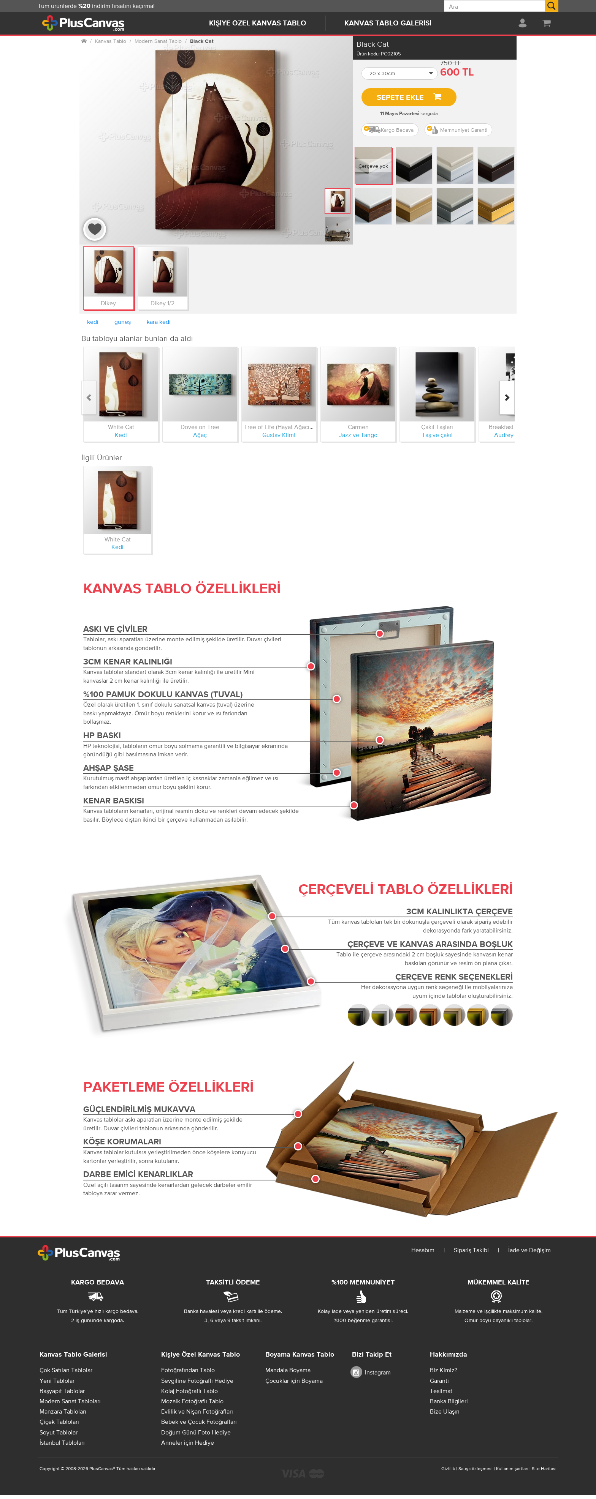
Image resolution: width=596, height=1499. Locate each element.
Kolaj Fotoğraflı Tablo (189, 1390)
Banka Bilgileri (449, 1401)
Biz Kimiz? (443, 1369)
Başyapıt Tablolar (62, 1390)
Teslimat (441, 1390)
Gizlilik (448, 1468)
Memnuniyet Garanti (457, 130)
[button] (399, 73)
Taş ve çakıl (437, 434)
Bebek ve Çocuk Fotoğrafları (199, 1421)
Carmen (358, 426)
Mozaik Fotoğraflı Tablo (192, 1401)
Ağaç (200, 434)
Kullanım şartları (512, 1468)
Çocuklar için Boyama (294, 1380)
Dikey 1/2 (162, 303)
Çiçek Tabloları (59, 1421)
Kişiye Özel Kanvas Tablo (257, 23)
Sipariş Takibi (471, 1250)
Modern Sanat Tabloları (70, 1401)
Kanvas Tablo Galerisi (387, 23)
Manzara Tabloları (63, 1411)
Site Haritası (544, 1468)
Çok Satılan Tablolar (66, 1369)
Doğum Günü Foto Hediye (196, 1432)
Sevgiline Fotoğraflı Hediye (197, 1380)
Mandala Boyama (288, 1369)
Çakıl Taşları (437, 426)
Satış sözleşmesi (475, 1468)
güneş (122, 321)
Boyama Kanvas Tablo (299, 1354)
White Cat (121, 426)
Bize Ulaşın (445, 1411)
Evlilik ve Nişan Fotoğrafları (197, 1411)
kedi (92, 321)
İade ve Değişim (529, 1250)
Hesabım (422, 1250)
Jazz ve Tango (358, 434)
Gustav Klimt (279, 434)
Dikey (108, 303)
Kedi (121, 434)
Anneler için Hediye (187, 1442)
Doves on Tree (200, 426)
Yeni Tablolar (57, 1380)
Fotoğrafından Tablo (188, 1369)
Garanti (439, 1380)
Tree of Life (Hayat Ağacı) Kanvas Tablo (296, 426)
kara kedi (159, 321)
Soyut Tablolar (59, 1432)
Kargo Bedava (389, 130)
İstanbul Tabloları (62, 1442)
